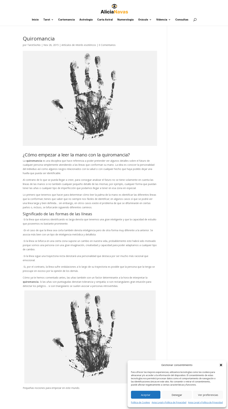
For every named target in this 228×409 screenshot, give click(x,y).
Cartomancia (66, 19)
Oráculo (143, 19)
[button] (221, 365)
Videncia (161, 19)
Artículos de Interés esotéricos (78, 45)
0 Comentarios (107, 45)
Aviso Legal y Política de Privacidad (169, 402)
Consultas (181, 19)
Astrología (86, 19)
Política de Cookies (140, 402)
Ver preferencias (208, 395)
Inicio (35, 19)
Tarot (46, 19)
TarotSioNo (34, 45)
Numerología (125, 19)
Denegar (177, 395)
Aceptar (145, 395)
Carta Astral (105, 19)
